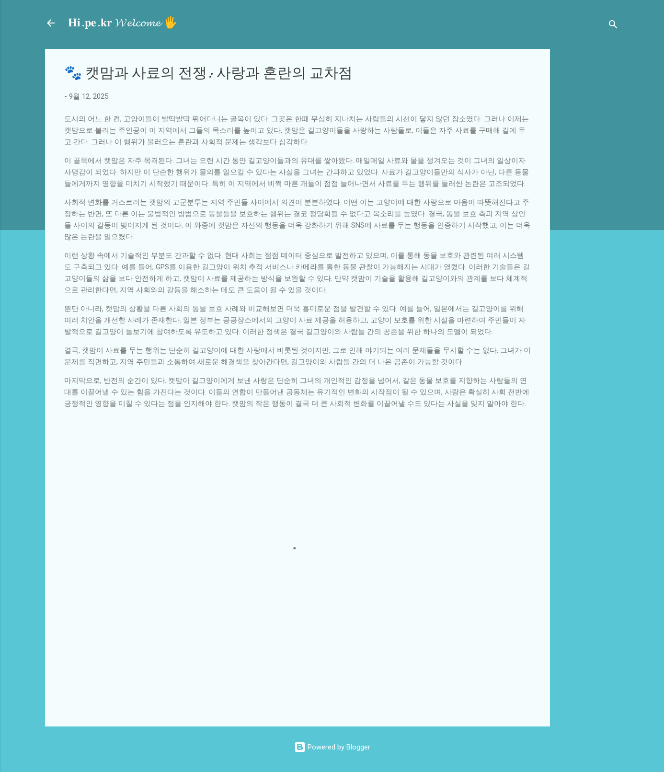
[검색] (613, 26)
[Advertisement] (611, 192)
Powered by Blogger (332, 747)
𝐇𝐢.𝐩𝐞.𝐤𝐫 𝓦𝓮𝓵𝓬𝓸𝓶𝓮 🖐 (123, 23)
